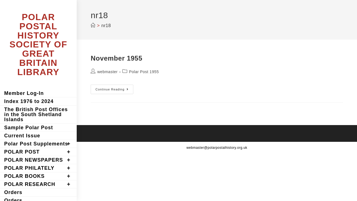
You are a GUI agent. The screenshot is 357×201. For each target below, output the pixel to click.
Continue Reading (114, 90)
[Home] (93, 25)
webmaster (107, 72)
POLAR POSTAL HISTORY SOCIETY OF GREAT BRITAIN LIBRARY (38, 44)
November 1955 (116, 58)
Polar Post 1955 (144, 72)
